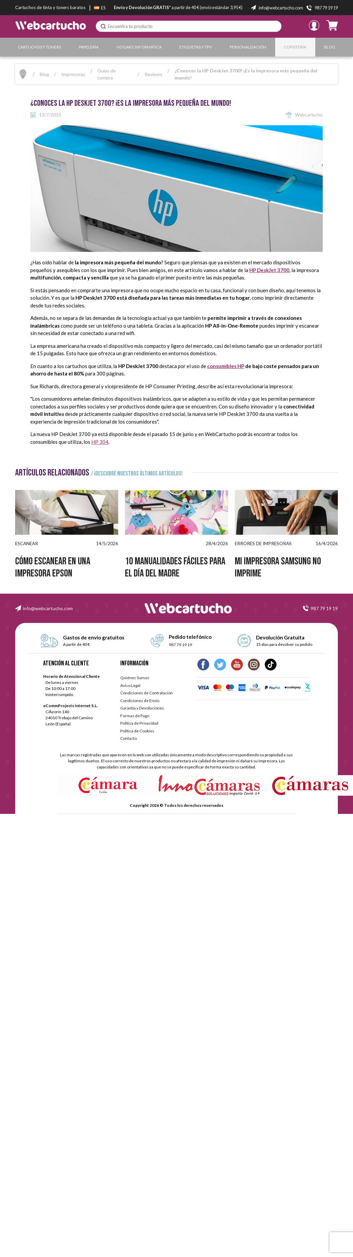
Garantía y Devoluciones (142, 707)
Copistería (295, 46)
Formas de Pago (134, 715)
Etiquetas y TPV (196, 46)
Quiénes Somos (134, 677)
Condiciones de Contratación (146, 692)
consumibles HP (225, 366)
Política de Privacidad (139, 723)
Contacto (128, 738)
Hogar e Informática (139, 46)
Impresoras (73, 74)
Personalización (248, 46)
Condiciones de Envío (139, 700)
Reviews (153, 74)
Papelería (89, 46)
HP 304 (99, 442)
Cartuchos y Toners (39, 46)
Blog (329, 46)
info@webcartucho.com (48, 608)
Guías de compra (106, 74)
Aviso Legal (130, 685)
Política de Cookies (137, 730)
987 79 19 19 (324, 608)
